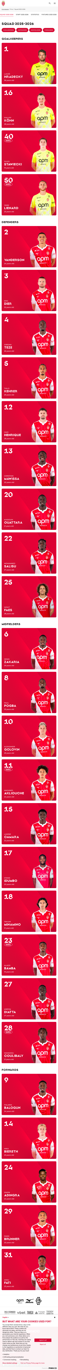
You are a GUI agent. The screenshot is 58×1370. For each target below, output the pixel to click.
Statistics (35, 14)
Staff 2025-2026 (22, 14)
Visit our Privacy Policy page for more (32, 1363)
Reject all (43, 1344)
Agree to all (43, 1340)
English (6, 1317)
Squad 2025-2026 (6, 14)
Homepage (5, 9)
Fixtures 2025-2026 (49, 14)
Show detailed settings (9, 1363)
